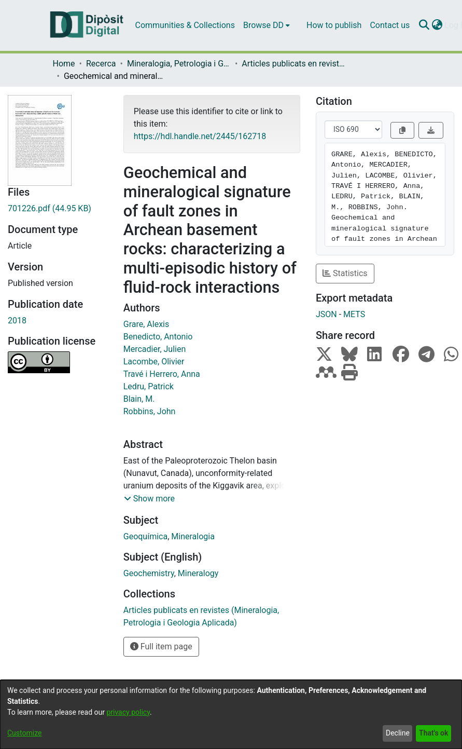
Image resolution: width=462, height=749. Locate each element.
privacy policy (128, 712)
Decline (398, 733)
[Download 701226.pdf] (58, 208)
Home (64, 64)
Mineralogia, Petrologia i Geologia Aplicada (179, 64)
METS (354, 314)
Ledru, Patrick (148, 386)
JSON (326, 314)
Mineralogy (198, 573)
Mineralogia (193, 536)
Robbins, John (149, 411)
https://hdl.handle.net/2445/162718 (200, 136)
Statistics (345, 273)
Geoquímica (145, 536)
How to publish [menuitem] (333, 25)
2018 (17, 320)
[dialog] (231, 714)
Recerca (101, 64)
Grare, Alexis (146, 324)
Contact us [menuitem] (390, 25)
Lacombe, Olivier (154, 361)
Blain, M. (139, 399)
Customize (24, 733)
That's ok (433, 733)
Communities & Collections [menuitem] (185, 25)
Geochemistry (148, 573)
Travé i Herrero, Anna (161, 374)
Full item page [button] (161, 646)
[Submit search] (423, 25)
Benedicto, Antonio (158, 337)
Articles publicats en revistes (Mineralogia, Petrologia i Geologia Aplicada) (293, 64)
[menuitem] (266, 25)
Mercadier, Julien (154, 349)
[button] (149, 499)
